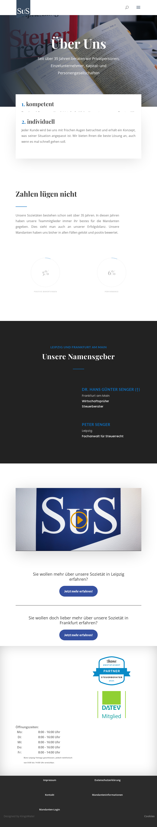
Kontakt (49, 794)
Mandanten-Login (49, 809)
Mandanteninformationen (107, 794)
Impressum (49, 780)
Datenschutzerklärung (107, 780)
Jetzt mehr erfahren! (78, 591)
